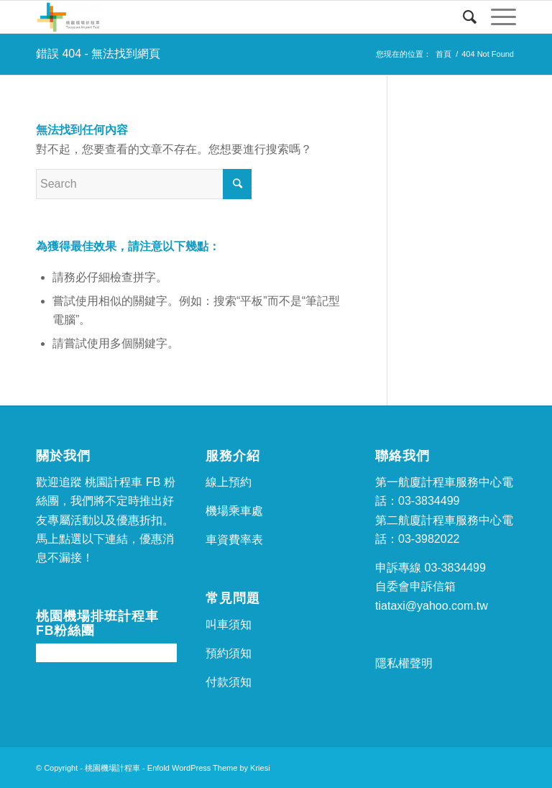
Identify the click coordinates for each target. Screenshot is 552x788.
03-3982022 (428, 539)
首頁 (443, 54)
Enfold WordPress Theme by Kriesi (208, 768)
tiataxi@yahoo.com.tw (431, 606)
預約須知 (229, 653)
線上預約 (229, 482)
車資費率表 (234, 539)
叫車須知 (229, 624)
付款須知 (229, 682)
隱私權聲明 (404, 663)
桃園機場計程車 (112, 768)
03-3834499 (428, 501)
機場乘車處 (234, 511)
